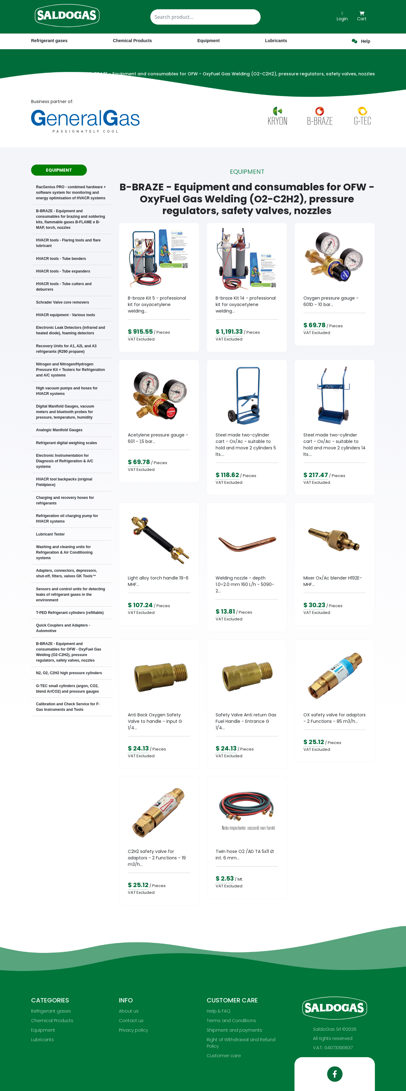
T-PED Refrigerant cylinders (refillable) (70, 613)
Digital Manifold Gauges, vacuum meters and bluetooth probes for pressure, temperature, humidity (65, 412)
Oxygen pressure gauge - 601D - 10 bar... (331, 301)
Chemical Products (52, 1020)
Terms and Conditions (231, 1020)
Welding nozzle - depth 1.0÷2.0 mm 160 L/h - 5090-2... (245, 584)
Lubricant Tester (50, 534)
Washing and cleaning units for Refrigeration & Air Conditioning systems (64, 552)
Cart (362, 16)
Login (342, 16)
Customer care (224, 1056)
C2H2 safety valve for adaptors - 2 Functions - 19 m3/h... (157, 857)
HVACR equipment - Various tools (65, 315)
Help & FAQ (218, 1011)
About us (129, 1011)
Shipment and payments (234, 1030)
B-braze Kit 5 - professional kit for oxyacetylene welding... (157, 304)
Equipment (43, 1030)
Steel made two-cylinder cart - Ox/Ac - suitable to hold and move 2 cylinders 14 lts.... (334, 444)
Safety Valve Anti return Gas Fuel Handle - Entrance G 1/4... (246, 721)
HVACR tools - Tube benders (61, 259)
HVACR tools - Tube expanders (63, 271)
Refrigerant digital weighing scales (66, 443)
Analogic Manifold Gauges (59, 430)
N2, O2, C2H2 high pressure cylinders (69, 673)
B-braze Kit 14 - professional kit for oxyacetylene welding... (246, 304)
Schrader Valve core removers (62, 302)
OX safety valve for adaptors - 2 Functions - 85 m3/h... (334, 718)
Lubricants (42, 1040)
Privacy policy (133, 1030)
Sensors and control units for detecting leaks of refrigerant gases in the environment (70, 594)
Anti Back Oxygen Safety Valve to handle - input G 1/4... (155, 721)
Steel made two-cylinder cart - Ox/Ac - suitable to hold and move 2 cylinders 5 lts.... (246, 444)
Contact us (131, 1020)
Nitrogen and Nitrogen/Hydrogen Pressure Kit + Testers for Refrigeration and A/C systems (70, 369)
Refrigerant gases (49, 40)
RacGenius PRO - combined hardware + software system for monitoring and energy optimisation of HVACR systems (71, 192)
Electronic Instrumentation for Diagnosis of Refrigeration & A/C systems (64, 461)
